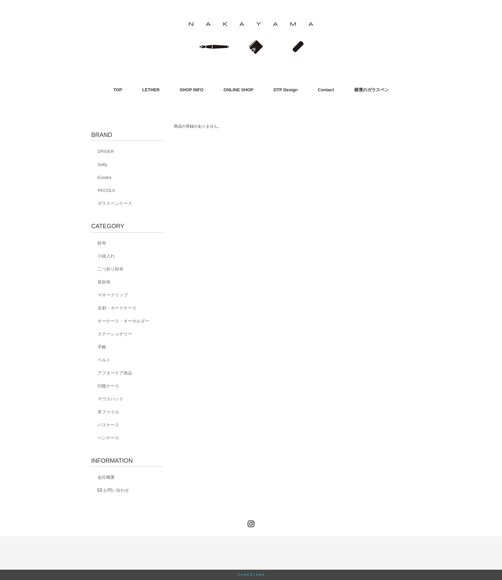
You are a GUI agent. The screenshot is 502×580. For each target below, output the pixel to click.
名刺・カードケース (117, 307)
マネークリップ (113, 294)
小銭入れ (106, 256)
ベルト (104, 359)
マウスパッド (111, 398)
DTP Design (286, 89)
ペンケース (108, 437)
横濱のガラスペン (371, 89)
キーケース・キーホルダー (123, 320)
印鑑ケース (108, 385)
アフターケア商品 (115, 372)
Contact (326, 89)
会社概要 (106, 477)
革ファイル (108, 411)
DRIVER (106, 151)
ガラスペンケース (115, 203)
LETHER (150, 89)
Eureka (104, 177)
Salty (102, 164)
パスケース (108, 424)
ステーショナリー (115, 333)
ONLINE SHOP (239, 89)
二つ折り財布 (111, 269)
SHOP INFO (191, 89)
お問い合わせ (113, 490)
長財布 (104, 282)
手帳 (102, 346)
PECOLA (106, 190)
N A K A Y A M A (253, 575)
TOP (117, 89)
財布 (102, 243)
